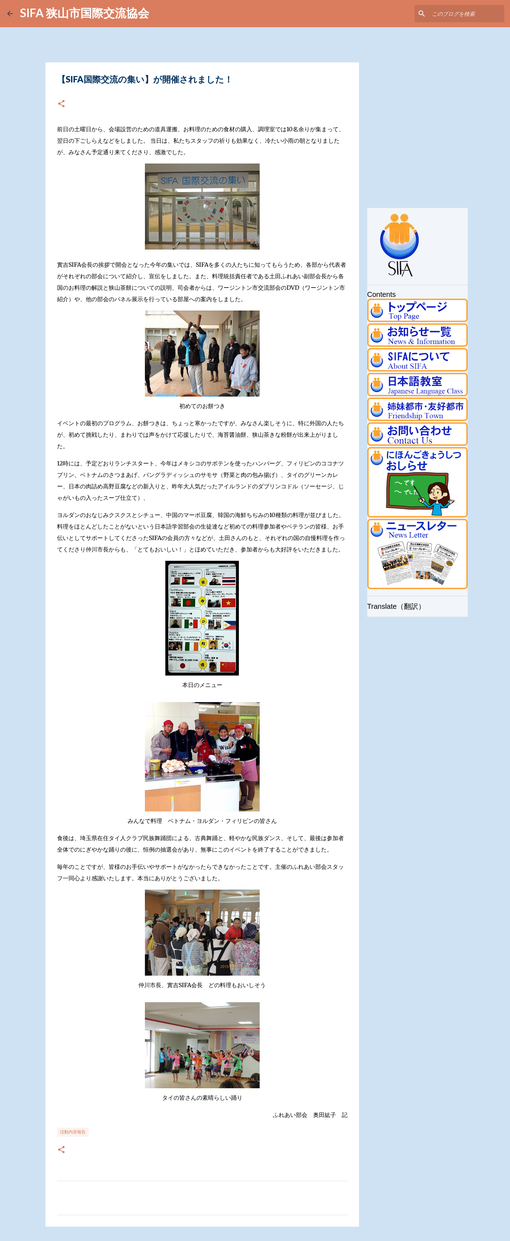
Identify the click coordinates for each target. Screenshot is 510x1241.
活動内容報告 (73, 1132)
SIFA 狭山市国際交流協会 (84, 13)
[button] (61, 104)
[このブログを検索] (466, 13)
